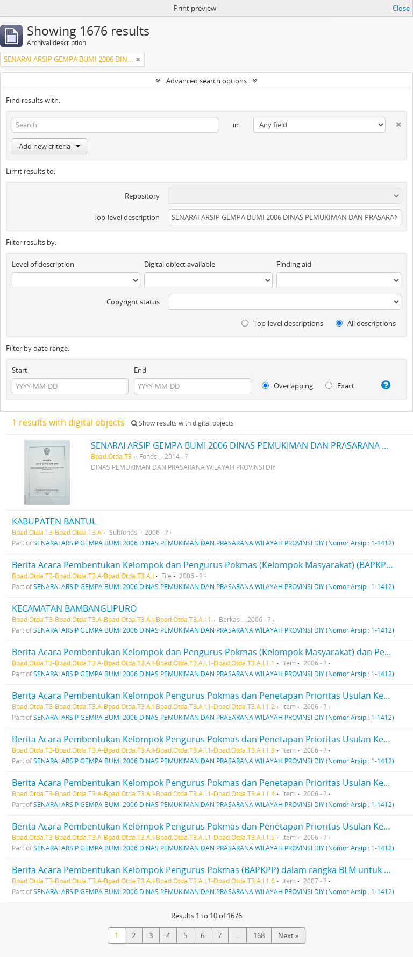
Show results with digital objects (182, 423)
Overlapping (287, 386)
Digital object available (179, 264)
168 (259, 935)
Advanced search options (206, 81)
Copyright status (133, 302)
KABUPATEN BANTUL (54, 521)
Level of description (43, 264)
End (140, 370)
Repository (142, 196)
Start (19, 370)
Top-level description (126, 217)
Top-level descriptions (282, 323)
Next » (288, 935)
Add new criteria (49, 146)
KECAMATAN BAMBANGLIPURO (74, 608)
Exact (339, 386)
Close (401, 8)
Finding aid (293, 264)
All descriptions (366, 323)
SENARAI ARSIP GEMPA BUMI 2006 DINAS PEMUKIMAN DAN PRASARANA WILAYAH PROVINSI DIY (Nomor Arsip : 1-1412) (213, 542)
